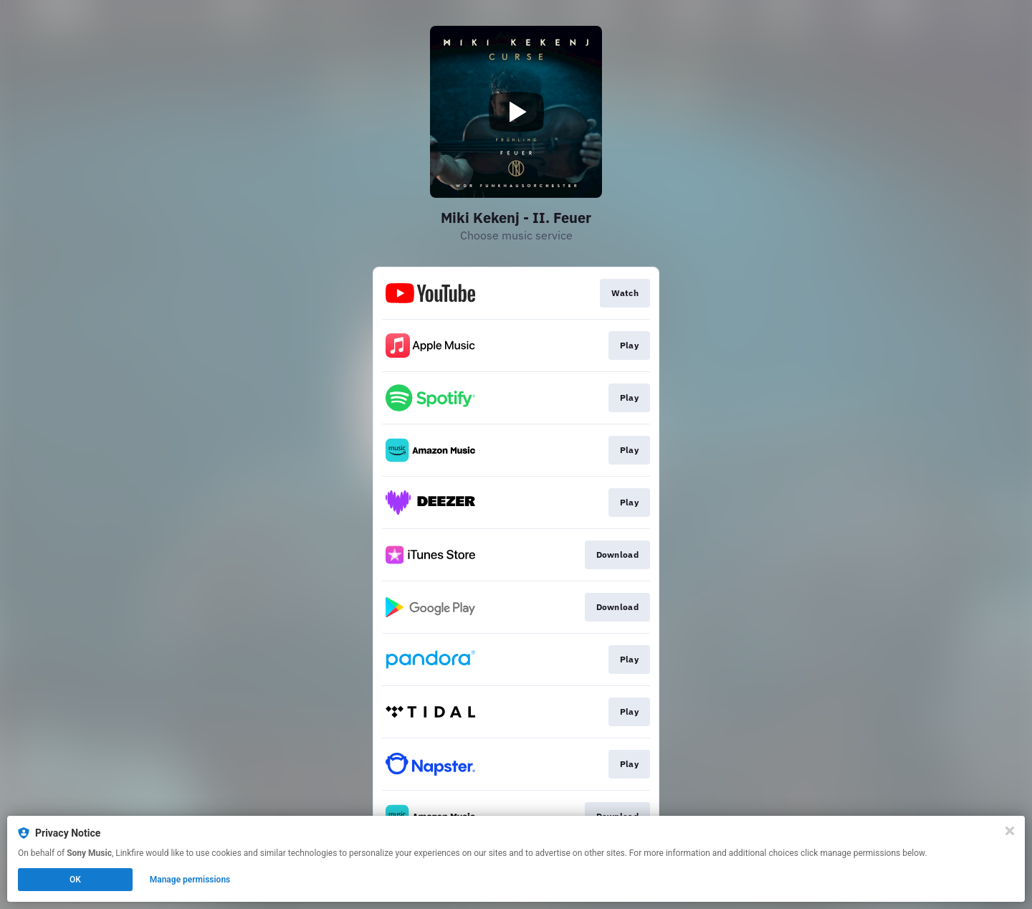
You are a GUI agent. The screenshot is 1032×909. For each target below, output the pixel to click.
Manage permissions (190, 880)
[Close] (1009, 830)
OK (75, 880)
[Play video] (516, 112)
